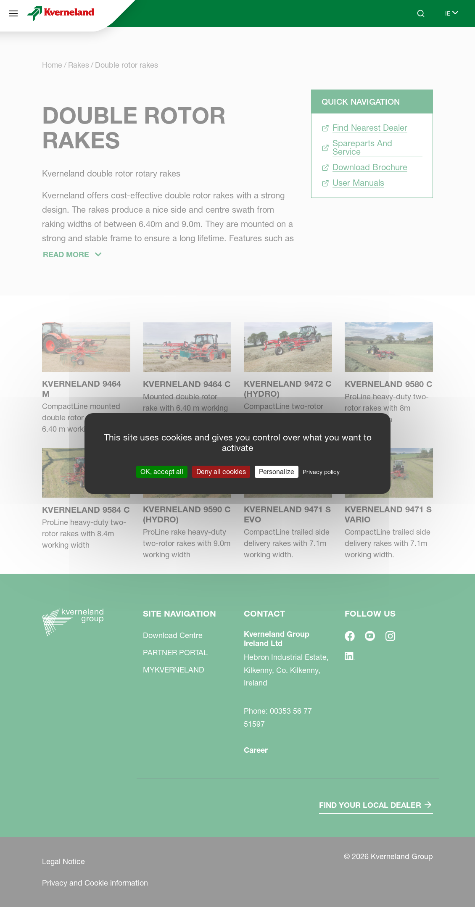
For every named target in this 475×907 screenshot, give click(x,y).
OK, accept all (161, 471)
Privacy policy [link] (321, 472)
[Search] (420, 13)
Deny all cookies (221, 471)
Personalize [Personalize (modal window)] (276, 471)
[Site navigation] (13, 13)
